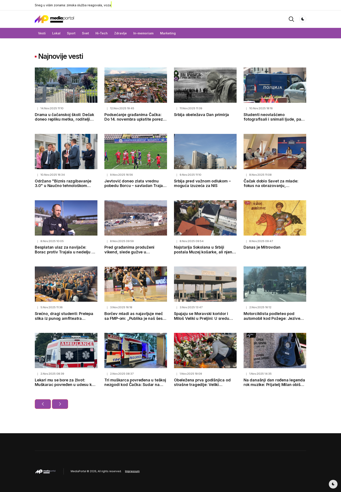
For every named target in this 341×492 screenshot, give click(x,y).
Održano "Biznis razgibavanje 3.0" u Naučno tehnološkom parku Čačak (63, 186)
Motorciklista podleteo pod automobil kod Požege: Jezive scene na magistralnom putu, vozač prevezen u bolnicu (272, 320)
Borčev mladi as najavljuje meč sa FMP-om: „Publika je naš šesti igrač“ (134, 318)
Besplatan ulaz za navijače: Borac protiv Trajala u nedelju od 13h (65, 252)
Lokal (56, 33)
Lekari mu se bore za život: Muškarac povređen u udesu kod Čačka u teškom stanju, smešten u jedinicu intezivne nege (66, 387)
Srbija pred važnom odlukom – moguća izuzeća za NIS (202, 183)
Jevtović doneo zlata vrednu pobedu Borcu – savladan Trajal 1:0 (134, 186)
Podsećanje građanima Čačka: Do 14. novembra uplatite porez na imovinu (133, 119)
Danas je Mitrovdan (262, 247)
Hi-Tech (101, 33)
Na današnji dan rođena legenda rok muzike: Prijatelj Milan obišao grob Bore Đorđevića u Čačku (274, 385)
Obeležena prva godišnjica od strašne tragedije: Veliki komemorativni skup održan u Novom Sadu (202, 387)
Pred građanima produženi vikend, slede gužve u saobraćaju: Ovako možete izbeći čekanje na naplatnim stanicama (135, 254)
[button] (291, 19)
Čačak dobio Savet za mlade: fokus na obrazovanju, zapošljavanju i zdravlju (271, 186)
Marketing (168, 33)
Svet (85, 33)
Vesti (42, 33)
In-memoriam (143, 33)
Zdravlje (120, 33)
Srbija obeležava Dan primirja (201, 114)
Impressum (132, 471)
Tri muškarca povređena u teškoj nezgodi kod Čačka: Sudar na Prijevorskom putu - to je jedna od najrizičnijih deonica (135, 387)
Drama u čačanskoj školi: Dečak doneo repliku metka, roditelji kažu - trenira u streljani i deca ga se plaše (64, 121)
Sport (71, 33)
